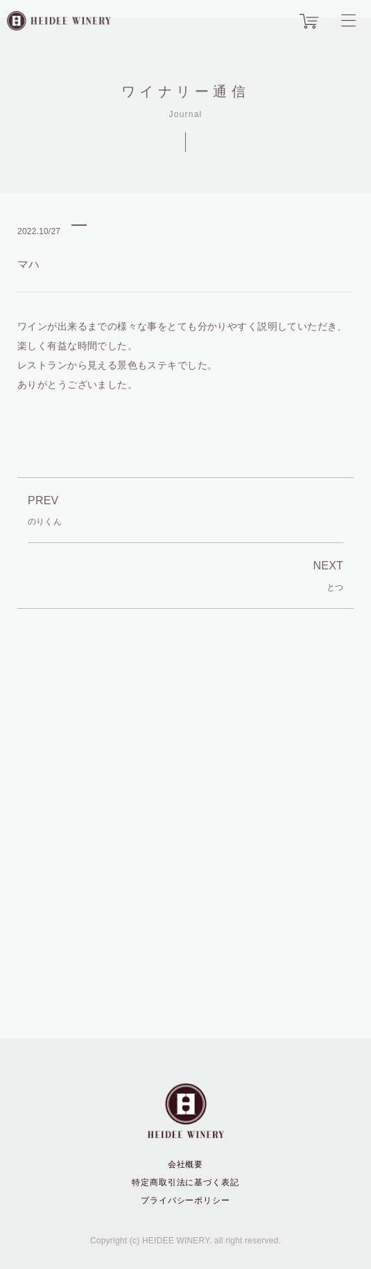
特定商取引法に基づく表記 (186, 1182)
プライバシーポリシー (186, 1200)
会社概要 (186, 1164)
